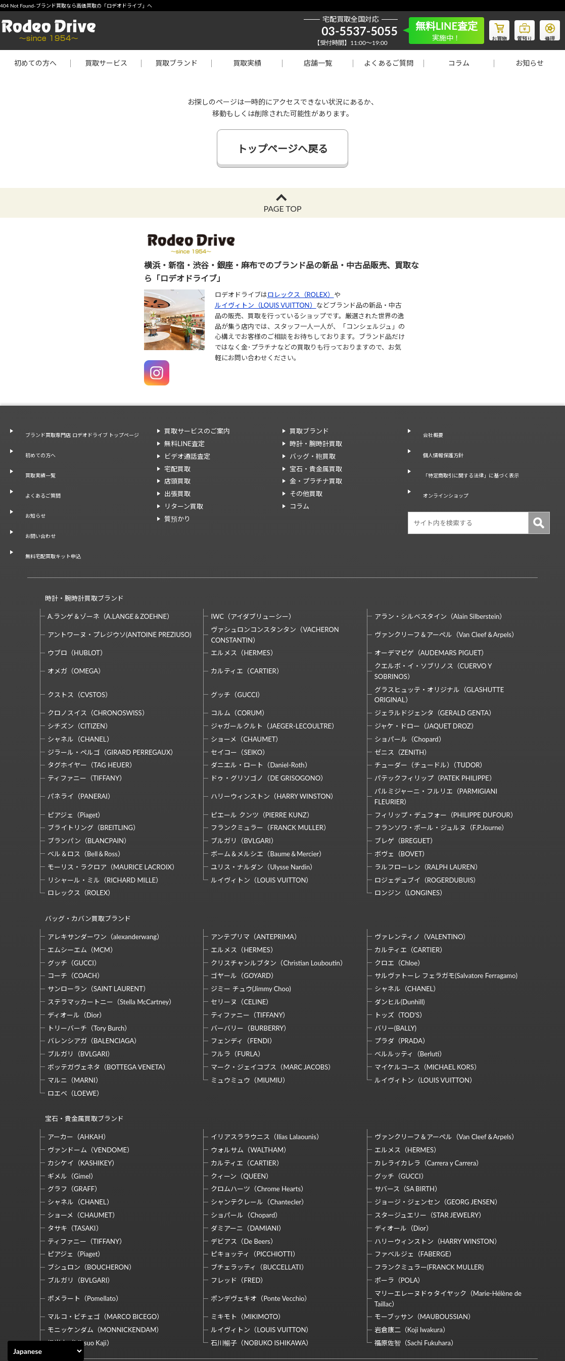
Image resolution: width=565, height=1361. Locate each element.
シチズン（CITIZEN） (80, 675)
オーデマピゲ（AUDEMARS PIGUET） (431, 602)
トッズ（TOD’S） (400, 955)
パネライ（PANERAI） (81, 746)
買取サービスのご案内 (197, 431)
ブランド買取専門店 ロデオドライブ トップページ (84, 436)
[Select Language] (46, 1351)
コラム (458, 63)
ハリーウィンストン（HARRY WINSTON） (274, 746)
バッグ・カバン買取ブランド (83, 863)
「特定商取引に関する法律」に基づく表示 (477, 456)
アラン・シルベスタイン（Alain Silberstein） (440, 566)
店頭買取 (177, 481)
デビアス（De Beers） (243, 1172)
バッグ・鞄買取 (313, 456)
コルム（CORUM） (239, 662)
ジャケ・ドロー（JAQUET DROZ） (426, 675)
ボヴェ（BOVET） (401, 803)
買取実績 (247, 63)
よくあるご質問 (388, 63)
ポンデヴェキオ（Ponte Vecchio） (261, 1229)
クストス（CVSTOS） (80, 644)
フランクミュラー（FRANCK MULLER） (270, 777)
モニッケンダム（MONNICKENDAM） (105, 1260)
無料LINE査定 (184, 444)
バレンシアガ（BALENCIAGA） (94, 981)
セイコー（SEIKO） (240, 702)
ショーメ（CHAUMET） (246, 689)
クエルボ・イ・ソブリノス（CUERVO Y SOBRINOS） (433, 620)
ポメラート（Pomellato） (85, 1229)
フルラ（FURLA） (237, 994)
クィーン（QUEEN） (241, 1107)
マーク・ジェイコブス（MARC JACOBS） (273, 1007)
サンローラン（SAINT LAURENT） (99, 929)
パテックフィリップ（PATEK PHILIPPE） (435, 727)
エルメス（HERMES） (243, 602)
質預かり (177, 519)
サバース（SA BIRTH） (407, 1120)
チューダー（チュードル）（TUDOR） (430, 714)
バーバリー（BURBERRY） (250, 968)
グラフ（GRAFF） (74, 1120)
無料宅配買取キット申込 (53, 517)
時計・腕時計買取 (316, 444)
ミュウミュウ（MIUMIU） (250, 1020)
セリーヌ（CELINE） (241, 942)
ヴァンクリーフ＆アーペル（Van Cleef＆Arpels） (446, 584)
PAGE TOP (282, 208)
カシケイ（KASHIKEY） (83, 1094)
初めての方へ (35, 63)
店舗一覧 (318, 63)
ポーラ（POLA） (399, 1211)
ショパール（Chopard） (409, 689)
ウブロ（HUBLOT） (77, 602)
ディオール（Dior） (77, 955)
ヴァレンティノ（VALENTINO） (422, 877)
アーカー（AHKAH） (79, 1067)
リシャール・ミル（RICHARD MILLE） (105, 829)
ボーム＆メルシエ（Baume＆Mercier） (268, 803)
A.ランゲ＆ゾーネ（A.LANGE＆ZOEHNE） (110, 566)
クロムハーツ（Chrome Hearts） (259, 1120)
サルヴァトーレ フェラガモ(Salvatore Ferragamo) (445, 916)
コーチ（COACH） (76, 916)
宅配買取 (177, 469)
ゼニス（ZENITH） (402, 702)
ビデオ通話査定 (187, 456)
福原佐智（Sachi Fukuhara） (415, 1274)
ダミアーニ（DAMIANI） (248, 1159)
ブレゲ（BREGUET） (405, 790)
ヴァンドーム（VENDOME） (90, 1081)
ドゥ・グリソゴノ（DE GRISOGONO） (269, 727)
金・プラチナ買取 (316, 481)
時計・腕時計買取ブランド (79, 552)
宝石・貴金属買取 (316, 469)
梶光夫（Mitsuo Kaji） (80, 1274)
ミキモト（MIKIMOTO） (248, 1248)
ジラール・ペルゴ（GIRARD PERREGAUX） (112, 702)
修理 (547, 28)
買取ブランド (176, 63)
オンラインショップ (444, 469)
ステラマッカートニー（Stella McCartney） (111, 942)
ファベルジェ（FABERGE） (414, 1185)
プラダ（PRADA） (401, 981)
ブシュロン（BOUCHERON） (91, 1198)
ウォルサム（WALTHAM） (250, 1081)
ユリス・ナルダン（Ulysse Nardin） (263, 816)
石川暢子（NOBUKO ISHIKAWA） (261, 1274)
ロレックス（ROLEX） (300, 294)
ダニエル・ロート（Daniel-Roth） (261, 714)
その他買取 (306, 494)
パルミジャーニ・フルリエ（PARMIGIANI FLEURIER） (435, 746)
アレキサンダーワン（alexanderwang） (105, 877)
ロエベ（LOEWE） (75, 1033)
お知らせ (529, 63)
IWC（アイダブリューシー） (253, 566)
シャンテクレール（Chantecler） (259, 1133)
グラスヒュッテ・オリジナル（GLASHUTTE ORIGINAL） (439, 644)
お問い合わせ (37, 504)
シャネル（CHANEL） (80, 689)
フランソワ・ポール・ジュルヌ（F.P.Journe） (441, 777)
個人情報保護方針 (441, 444)
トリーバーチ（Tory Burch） (89, 968)
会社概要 (428, 431)
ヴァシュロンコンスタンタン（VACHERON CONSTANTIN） (275, 584)
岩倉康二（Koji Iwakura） (411, 1260)
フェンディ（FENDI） (243, 981)
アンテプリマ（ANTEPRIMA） (255, 877)
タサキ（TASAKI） (75, 1159)
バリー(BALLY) (395, 968)
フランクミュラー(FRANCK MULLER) (429, 1198)
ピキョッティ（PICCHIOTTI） (255, 1185)
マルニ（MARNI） (75, 1020)
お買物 (486, 28)
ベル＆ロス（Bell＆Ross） (86, 803)
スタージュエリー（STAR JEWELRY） (429, 1146)
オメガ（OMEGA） (76, 620)
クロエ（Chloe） (399, 903)
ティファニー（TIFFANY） (87, 727)
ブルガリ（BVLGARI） (244, 790)
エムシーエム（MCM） (82, 890)
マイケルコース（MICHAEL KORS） (427, 1007)
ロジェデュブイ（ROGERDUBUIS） (427, 829)
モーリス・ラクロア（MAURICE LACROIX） (113, 816)
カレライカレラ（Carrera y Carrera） (428, 1094)
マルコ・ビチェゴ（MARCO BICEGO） (105, 1248)
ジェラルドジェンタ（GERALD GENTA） (434, 662)
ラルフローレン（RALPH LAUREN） (428, 816)
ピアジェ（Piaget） (76, 764)
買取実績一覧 (37, 467)
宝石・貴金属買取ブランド (79, 1054)
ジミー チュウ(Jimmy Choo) (251, 929)
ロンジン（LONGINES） (410, 842)
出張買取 (177, 494)
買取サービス (106, 63)
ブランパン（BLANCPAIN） (89, 790)
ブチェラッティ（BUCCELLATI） (259, 1198)
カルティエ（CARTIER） (246, 620)
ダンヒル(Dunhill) (399, 942)
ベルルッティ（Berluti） (410, 994)
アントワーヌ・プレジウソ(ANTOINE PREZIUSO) (120, 584)
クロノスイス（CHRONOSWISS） (98, 662)
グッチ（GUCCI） (237, 644)
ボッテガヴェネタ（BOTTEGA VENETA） (108, 1007)
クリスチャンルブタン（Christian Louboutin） (278, 903)
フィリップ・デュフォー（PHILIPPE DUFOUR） (445, 764)
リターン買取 (183, 506)
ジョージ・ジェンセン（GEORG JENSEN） (437, 1133)
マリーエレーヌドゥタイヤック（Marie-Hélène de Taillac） (448, 1229)
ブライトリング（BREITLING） (93, 777)
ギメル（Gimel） (72, 1107)
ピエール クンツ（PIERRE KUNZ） (262, 764)
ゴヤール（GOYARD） (244, 916)
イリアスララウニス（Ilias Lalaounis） (266, 1067)
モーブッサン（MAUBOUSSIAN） (424, 1248)
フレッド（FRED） (239, 1211)
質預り (517, 28)
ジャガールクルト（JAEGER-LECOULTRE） (274, 675)
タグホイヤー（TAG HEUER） (92, 714)
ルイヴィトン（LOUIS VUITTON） (265, 305)
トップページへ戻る (282, 148)
